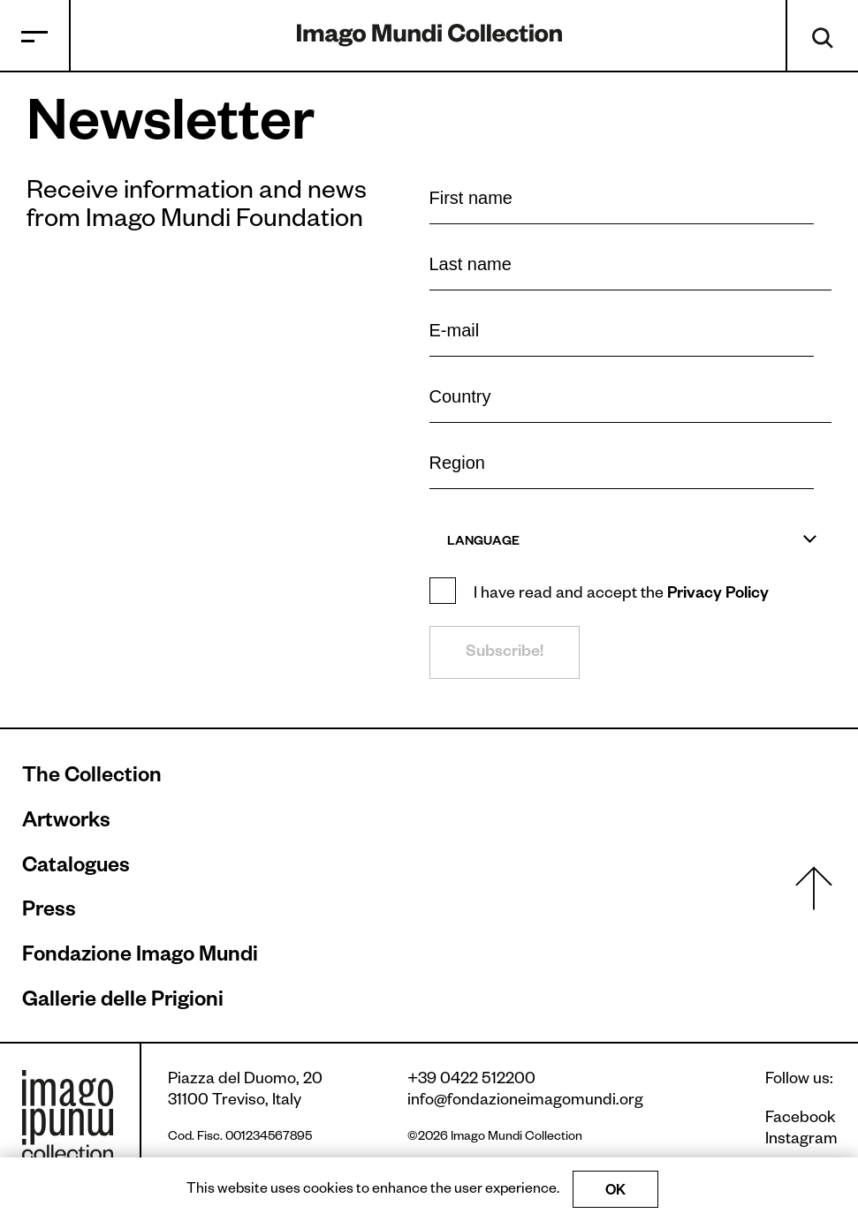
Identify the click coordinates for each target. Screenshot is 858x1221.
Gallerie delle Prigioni (123, 1002)
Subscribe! (504, 653)
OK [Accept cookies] (615, 1193)
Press (49, 912)
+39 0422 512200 (471, 1080)
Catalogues (76, 868)
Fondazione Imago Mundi (140, 957)
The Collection (92, 778)
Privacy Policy (718, 595)
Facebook (800, 1119)
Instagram (800, 1140)
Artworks (66, 823)
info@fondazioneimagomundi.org (525, 1102)
